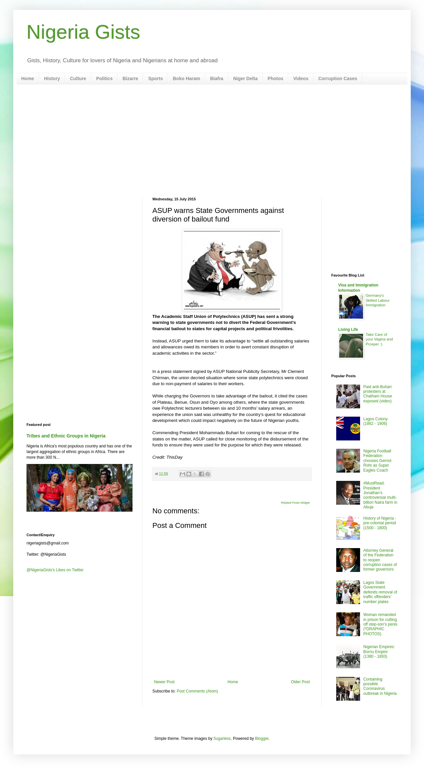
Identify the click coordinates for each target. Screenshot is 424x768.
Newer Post (164, 682)
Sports (155, 78)
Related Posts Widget (295, 502)
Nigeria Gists (83, 32)
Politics (104, 78)
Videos (300, 78)
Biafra (216, 78)
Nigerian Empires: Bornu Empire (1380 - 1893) (379, 651)
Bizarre (130, 78)
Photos (275, 78)
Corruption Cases (337, 78)
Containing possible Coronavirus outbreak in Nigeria (380, 686)
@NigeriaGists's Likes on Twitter (54, 570)
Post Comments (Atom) (197, 691)
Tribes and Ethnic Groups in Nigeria (66, 435)
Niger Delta (245, 78)
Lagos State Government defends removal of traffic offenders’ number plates (380, 592)
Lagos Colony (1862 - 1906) (375, 421)
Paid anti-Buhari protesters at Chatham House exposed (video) (377, 393)
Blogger (262, 738)
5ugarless (222, 738)
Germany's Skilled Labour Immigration (378, 300)
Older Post (300, 682)
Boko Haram (186, 78)
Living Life (348, 329)
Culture (78, 78)
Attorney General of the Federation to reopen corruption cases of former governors (380, 560)
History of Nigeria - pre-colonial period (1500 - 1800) (379, 523)
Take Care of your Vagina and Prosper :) (379, 339)
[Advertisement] (212, 140)
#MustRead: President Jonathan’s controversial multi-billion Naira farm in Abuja (380, 495)
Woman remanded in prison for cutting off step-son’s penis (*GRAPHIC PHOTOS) (380, 624)
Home (27, 78)
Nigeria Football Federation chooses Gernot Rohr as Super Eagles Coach (377, 461)
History (52, 78)
